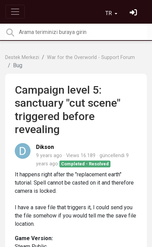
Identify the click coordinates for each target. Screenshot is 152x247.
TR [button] (109, 13)
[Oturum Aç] (134, 13)
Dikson (45, 147)
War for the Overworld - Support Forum (91, 57)
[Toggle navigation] (15, 12)
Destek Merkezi (22, 57)
